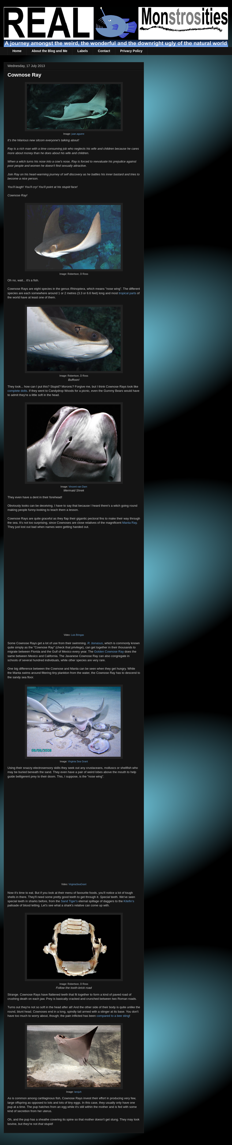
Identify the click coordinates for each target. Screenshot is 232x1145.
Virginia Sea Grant (78, 761)
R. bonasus (95, 643)
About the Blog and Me (49, 51)
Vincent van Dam (78, 486)
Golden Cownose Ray (109, 651)
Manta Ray (129, 522)
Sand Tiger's (69, 901)
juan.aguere (77, 134)
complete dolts (17, 390)
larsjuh (78, 1092)
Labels (82, 51)
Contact (104, 51)
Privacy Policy (131, 51)
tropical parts (127, 293)
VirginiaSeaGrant (77, 884)
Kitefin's (128, 901)
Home (17, 51)
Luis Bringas (77, 635)
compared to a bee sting (113, 1016)
